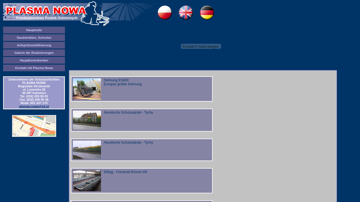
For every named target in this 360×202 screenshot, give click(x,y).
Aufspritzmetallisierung (34, 45)
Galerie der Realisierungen (33, 52)
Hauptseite (34, 30)
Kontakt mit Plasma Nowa (34, 68)
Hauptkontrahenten (34, 60)
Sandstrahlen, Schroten (34, 37)
